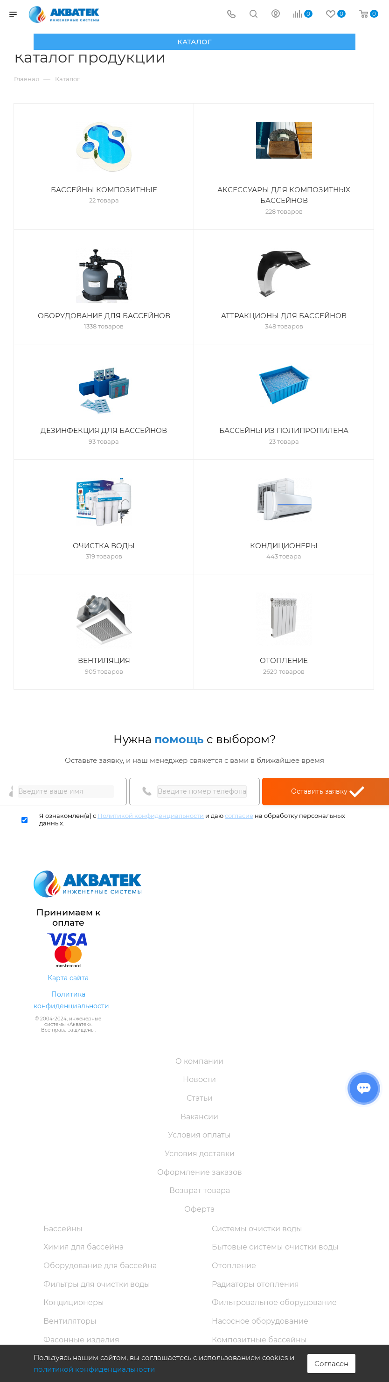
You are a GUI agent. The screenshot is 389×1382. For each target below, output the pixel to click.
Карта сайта (68, 978)
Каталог (194, 41)
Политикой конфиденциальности (150, 815)
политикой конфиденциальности (94, 1369)
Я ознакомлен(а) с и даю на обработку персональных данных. (192, 819)
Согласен (331, 1363)
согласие (239, 815)
